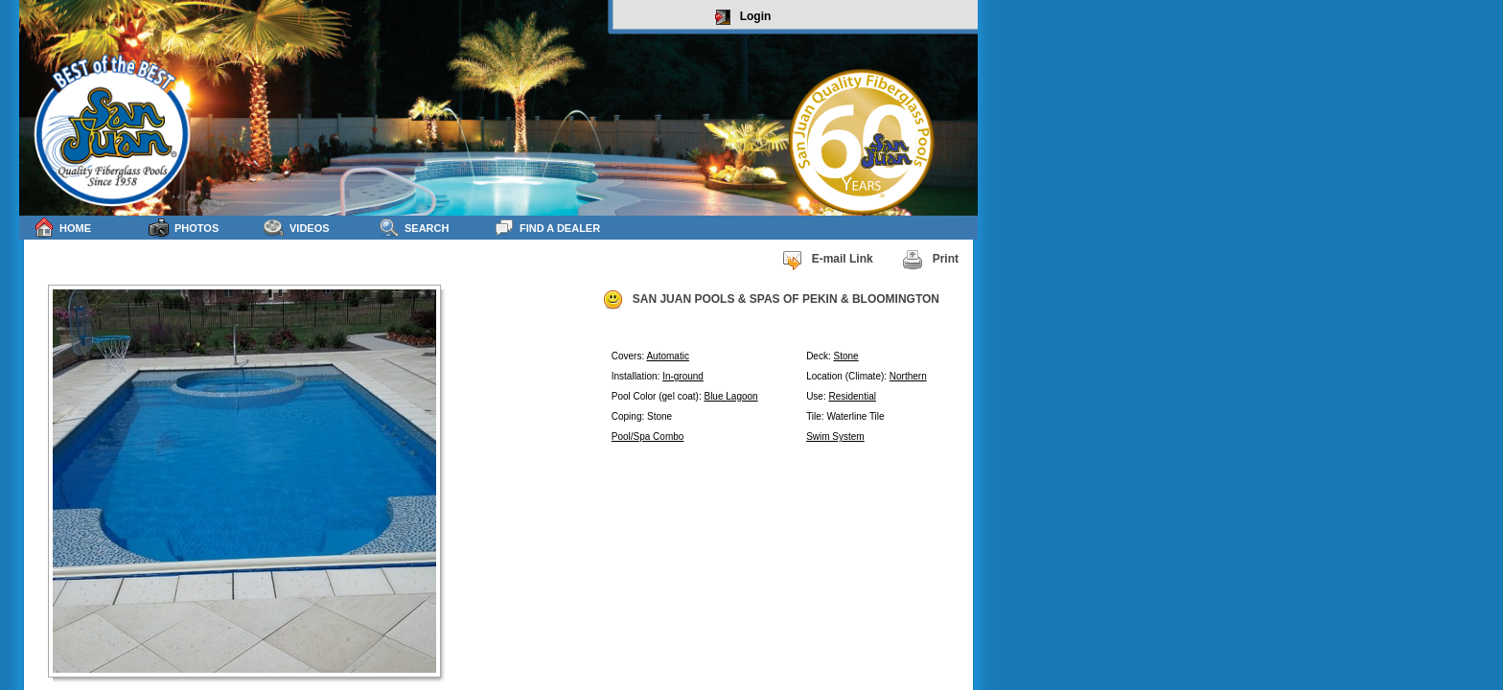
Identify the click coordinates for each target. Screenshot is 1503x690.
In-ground (683, 376)
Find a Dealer (547, 228)
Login (743, 17)
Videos (297, 228)
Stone (845, 356)
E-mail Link (827, 259)
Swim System (835, 436)
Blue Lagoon (730, 396)
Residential (851, 396)
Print (930, 259)
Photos (184, 228)
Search (414, 228)
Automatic (667, 356)
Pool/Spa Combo (648, 436)
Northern (908, 376)
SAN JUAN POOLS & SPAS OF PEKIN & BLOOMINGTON (770, 299)
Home (62, 228)
